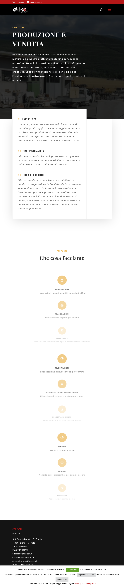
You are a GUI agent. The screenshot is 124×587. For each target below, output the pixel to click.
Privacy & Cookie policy (85, 583)
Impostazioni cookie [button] (86, 574)
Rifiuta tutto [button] (62, 579)
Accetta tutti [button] (72, 570)
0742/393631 (19, 2)
